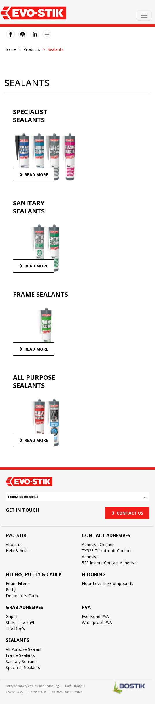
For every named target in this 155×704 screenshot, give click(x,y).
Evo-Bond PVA (95, 616)
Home (10, 49)
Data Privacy (73, 685)
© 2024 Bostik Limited (67, 691)
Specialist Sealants (23, 667)
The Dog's (15, 628)
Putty (11, 589)
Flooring (94, 574)
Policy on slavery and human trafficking (32, 685)
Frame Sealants (20, 655)
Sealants (17, 640)
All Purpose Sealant (24, 649)
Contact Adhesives (106, 535)
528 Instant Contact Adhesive (109, 562)
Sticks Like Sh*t (20, 622)
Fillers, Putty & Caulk (34, 574)
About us (14, 544)
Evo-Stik (16, 535)
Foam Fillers (17, 583)
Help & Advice (19, 550)
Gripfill (11, 616)
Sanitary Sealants (22, 661)
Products (31, 49)
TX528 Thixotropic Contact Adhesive (107, 553)
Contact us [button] (127, 513)
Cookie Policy (14, 691)
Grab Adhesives (24, 607)
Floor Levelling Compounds (107, 583)
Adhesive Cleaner (98, 544)
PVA (86, 607)
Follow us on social (77, 496)
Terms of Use (37, 691)
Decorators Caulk (22, 595)
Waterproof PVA (97, 622)
